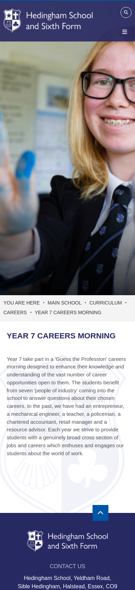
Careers (15, 312)
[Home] (48, 21)
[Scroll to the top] (100, 513)
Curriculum (105, 303)
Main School (64, 303)
